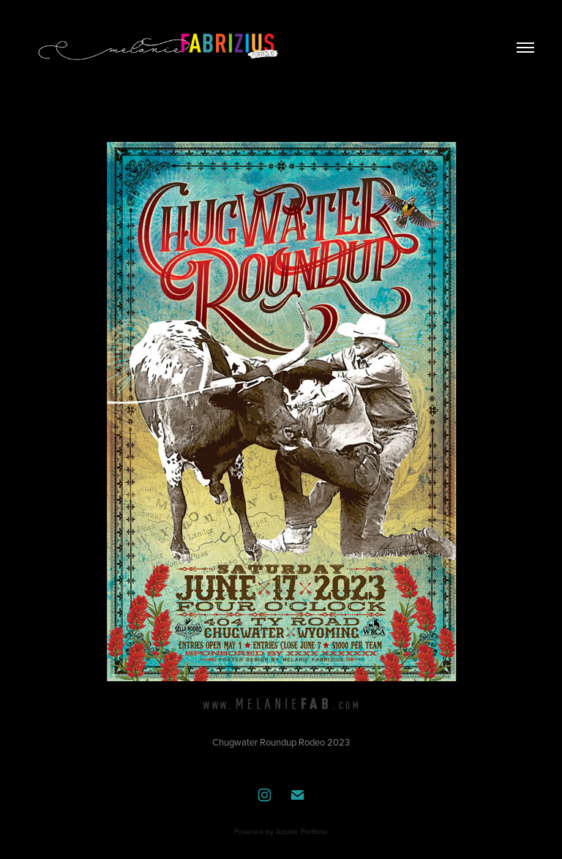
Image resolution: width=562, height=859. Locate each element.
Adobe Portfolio (302, 831)
